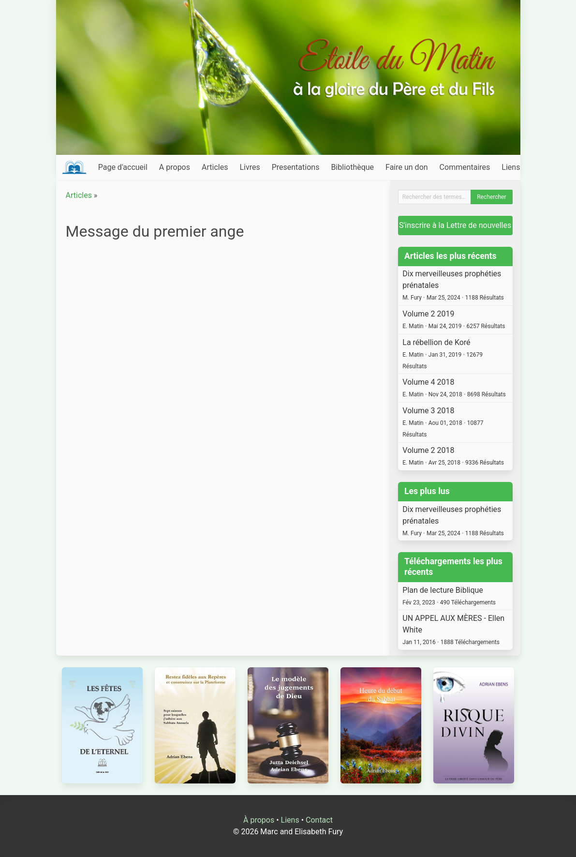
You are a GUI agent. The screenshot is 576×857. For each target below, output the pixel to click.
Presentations (296, 167)
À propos (258, 820)
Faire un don (406, 167)
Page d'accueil (123, 167)
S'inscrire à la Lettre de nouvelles (455, 225)
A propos (174, 167)
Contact (319, 820)
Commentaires (465, 167)
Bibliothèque (352, 167)
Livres (249, 167)
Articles (215, 167)
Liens (511, 167)
